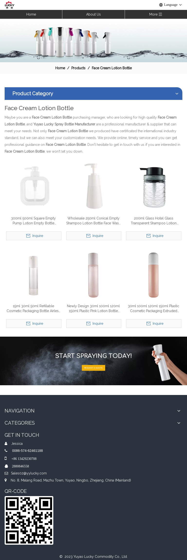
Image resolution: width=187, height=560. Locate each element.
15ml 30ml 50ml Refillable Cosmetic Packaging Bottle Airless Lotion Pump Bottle (33, 308)
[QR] (29, 520)
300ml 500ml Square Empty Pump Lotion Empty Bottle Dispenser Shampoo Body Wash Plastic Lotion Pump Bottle (33, 221)
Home (31, 14)
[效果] (93, 40)
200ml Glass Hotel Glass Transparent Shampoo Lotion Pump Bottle (154, 221)
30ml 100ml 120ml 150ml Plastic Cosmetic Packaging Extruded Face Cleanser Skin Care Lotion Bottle (153, 308)
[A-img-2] (93, 361)
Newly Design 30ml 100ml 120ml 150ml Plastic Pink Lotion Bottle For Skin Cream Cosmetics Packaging (93, 308)
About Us (93, 14)
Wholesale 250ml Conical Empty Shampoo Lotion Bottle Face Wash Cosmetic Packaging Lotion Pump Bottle (93, 221)
